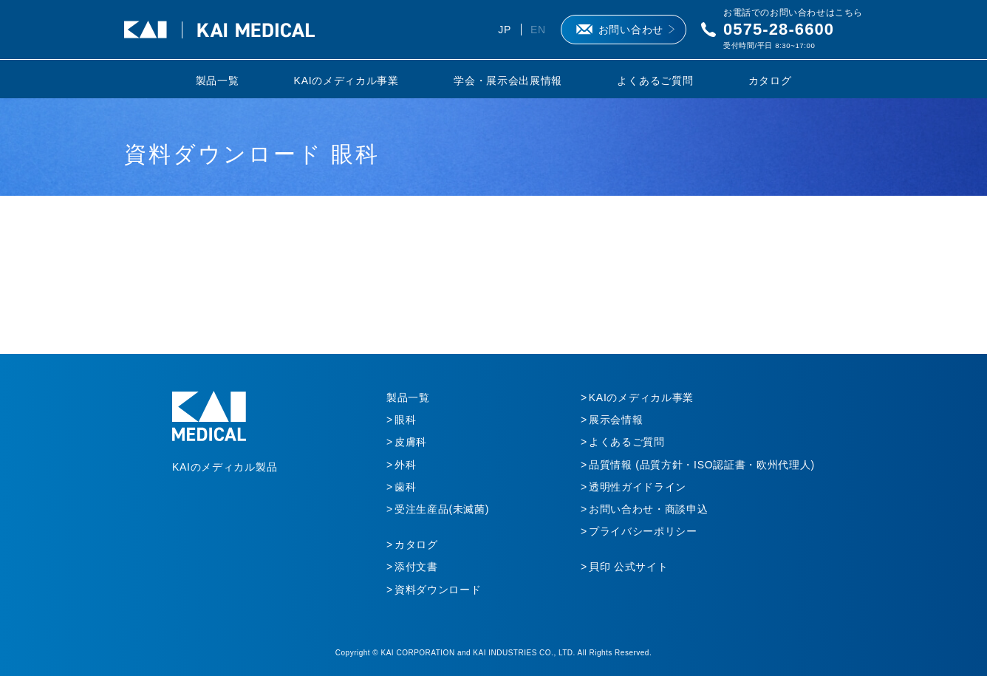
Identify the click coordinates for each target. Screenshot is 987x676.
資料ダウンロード (438, 589)
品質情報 (702, 465)
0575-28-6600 (778, 29)
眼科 (405, 420)
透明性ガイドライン (637, 487)
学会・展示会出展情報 (508, 80)
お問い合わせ (630, 29)
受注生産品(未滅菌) (442, 509)
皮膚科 (411, 442)
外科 (405, 465)
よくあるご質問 (655, 80)
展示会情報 (616, 420)
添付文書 (416, 567)
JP (504, 29)
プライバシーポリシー (643, 531)
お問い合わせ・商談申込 (648, 509)
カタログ (770, 80)
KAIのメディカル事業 (346, 80)
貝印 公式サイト (629, 567)
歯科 (405, 487)
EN (538, 29)
